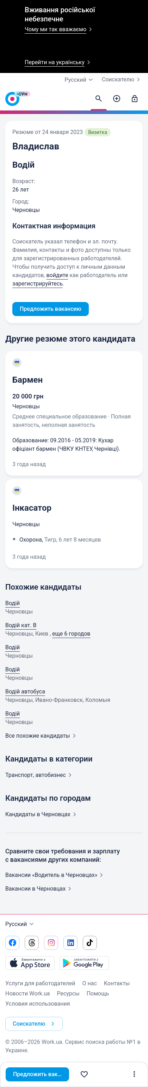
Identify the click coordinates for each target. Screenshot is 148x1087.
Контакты (117, 983)
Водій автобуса (25, 691)
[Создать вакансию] (117, 98)
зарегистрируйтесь (37, 283)
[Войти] (135, 98)
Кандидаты (42, 814)
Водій (12, 603)
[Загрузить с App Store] (30, 963)
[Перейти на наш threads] (32, 943)
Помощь (98, 993)
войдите (57, 275)
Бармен (27, 380)
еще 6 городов (71, 633)
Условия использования (37, 1003)
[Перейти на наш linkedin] (70, 943)
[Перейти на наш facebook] (12, 943)
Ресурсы (68, 993)
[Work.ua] (12, 100)
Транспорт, (39, 775)
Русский (20, 924)
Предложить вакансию (41, 1074)
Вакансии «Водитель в (55, 875)
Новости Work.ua (27, 993)
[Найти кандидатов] (99, 98)
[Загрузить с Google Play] (84, 963)
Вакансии (39, 888)
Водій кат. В (20, 625)
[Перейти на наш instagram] (51, 943)
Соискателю (122, 79)
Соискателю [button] (35, 1024)
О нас (89, 983)
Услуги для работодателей (40, 983)
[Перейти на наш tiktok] (90, 943)
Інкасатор (31, 508)
